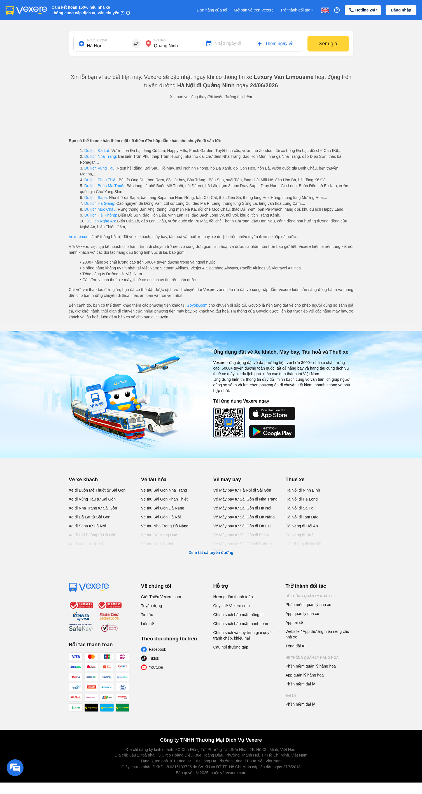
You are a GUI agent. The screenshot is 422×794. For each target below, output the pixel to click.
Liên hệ (147, 623)
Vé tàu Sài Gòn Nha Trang (164, 490)
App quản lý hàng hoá (305, 675)
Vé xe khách (83, 479)
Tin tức (147, 614)
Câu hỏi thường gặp (230, 647)
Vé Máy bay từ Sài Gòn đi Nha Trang (245, 499)
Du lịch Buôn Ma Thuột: (105, 186)
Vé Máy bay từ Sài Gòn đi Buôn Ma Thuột (244, 547)
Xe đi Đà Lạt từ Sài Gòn (90, 517)
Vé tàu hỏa (154, 479)
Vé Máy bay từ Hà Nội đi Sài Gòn (242, 490)
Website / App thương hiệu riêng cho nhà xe (317, 634)
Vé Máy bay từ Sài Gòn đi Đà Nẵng (244, 517)
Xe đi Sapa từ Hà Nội (87, 526)
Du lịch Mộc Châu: (100, 209)
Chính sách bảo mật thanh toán (240, 623)
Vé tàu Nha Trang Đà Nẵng (164, 526)
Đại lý (291, 696)
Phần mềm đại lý (300, 684)
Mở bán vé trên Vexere (254, 10)
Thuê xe (295, 479)
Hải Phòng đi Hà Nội (303, 544)
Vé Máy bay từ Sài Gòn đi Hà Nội (242, 508)
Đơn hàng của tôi (212, 10)
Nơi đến (160, 40)
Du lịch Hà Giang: (99, 203)
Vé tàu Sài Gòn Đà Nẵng (162, 508)
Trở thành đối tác (297, 10)
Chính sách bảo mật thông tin (239, 614)
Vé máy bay (227, 479)
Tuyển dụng (151, 605)
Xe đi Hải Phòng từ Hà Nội (92, 535)
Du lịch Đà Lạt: (97, 150)
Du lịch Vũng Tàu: (100, 168)
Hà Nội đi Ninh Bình (303, 490)
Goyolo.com (196, 305)
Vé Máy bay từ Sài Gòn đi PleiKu (242, 535)
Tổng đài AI (296, 646)
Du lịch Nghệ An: (101, 221)
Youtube (156, 667)
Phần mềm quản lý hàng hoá (311, 666)
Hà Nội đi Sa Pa (300, 508)
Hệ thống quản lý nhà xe (309, 596)
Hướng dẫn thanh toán (233, 597)
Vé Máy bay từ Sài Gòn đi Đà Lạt (242, 526)
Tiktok (154, 658)
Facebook (157, 649)
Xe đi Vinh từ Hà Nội (86, 544)
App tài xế (294, 622)
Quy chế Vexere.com (231, 605)
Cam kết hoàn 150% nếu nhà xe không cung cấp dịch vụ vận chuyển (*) (88, 10)
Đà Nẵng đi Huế (300, 535)
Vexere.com (79, 236)
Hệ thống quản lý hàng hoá (312, 658)
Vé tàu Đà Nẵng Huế (159, 535)
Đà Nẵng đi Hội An (302, 526)
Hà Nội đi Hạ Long (302, 499)
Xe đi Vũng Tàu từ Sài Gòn (92, 499)
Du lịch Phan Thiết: (101, 180)
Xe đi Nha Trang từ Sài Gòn (93, 508)
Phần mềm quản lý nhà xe (308, 604)
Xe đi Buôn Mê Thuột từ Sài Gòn (97, 490)
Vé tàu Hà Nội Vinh (157, 544)
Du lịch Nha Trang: (100, 156)
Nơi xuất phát (97, 40)
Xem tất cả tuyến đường (211, 552)
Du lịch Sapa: (96, 197)
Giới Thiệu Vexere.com (161, 597)
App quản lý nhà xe (302, 613)
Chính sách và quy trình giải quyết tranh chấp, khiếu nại (243, 635)
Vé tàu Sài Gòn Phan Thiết (164, 499)
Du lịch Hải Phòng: (100, 215)
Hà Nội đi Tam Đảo (302, 517)
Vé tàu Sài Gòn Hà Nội (161, 517)
